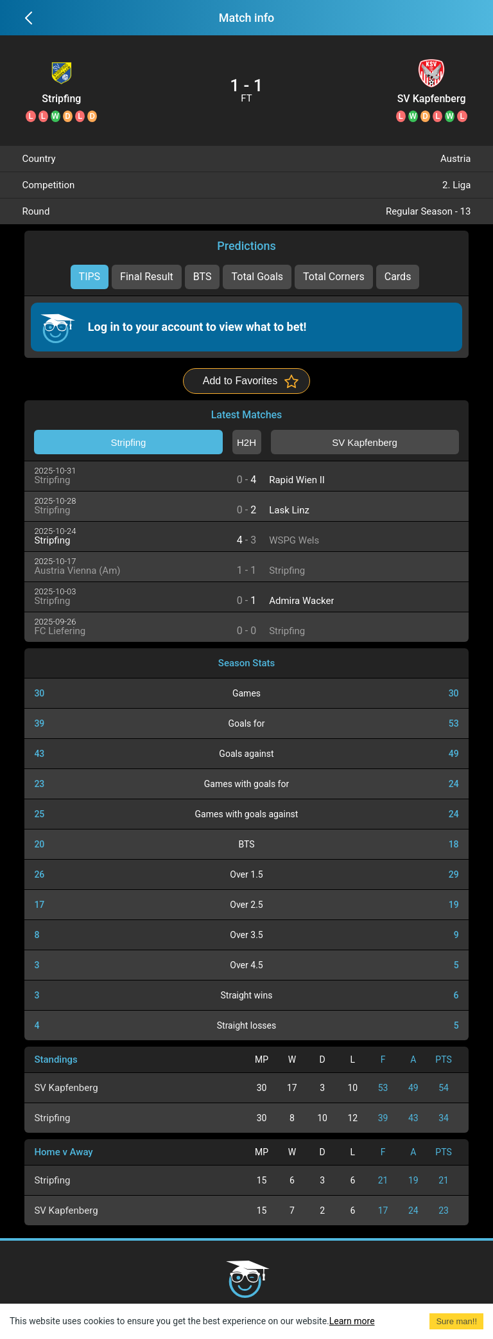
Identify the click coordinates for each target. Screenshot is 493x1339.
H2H (246, 442)
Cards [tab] (398, 276)
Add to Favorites (240, 380)
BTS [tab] (202, 276)
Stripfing (61, 99)
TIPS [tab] (90, 276)
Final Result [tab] (146, 276)
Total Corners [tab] (334, 276)
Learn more (352, 1321)
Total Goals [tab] (257, 276)
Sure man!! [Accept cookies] (456, 1321)
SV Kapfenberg (431, 99)
